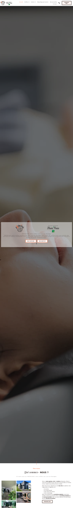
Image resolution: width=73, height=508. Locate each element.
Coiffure (26, 2)
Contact (55, 4)
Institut (33, 2)
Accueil (21, 2)
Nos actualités (53, 2)
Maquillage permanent (42, 2)
